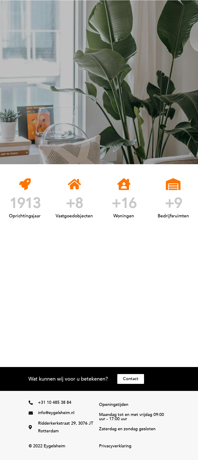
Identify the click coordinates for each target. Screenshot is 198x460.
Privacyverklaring (115, 446)
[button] (108, 5)
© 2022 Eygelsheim (47, 446)
